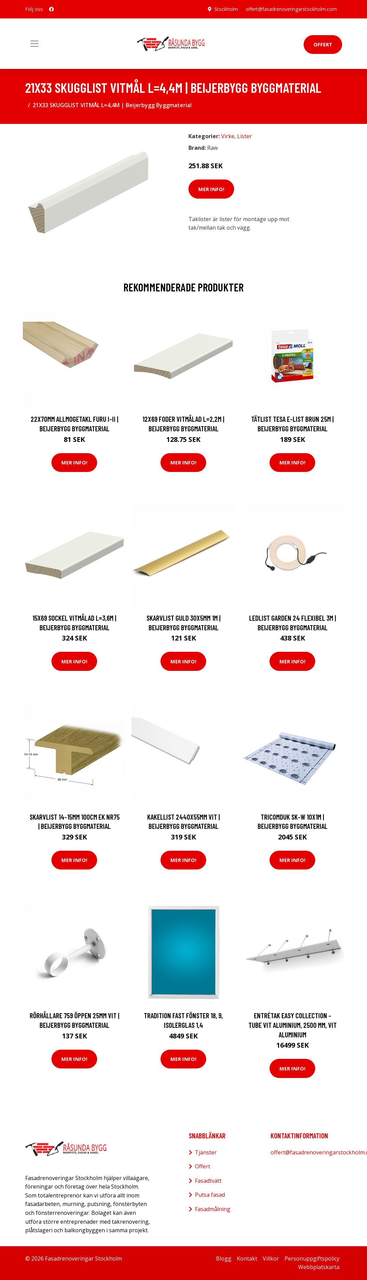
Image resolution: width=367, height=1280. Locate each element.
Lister (244, 136)
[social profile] (51, 9)
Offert (323, 44)
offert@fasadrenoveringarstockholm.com (291, 9)
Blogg (223, 1258)
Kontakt (247, 1258)
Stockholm (226, 9)
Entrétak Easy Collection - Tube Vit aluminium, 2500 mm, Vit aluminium (292, 1024)
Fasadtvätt (208, 1180)
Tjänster (206, 1152)
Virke (227, 136)
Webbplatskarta (318, 1267)
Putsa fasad (210, 1194)
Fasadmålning (212, 1209)
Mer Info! (211, 189)
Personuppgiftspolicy (312, 1258)
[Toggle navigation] (34, 43)
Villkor (271, 1258)
